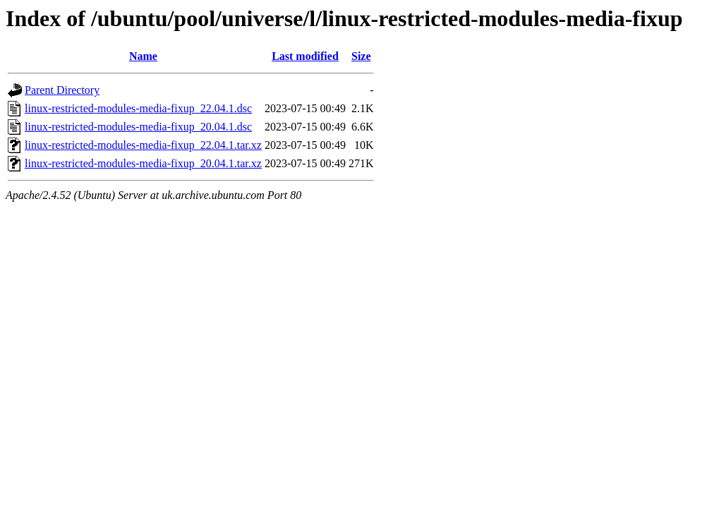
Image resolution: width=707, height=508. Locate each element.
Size (361, 56)
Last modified (305, 56)
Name (143, 56)
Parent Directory (62, 90)
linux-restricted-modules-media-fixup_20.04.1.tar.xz (143, 163)
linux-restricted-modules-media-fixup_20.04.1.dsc (138, 127)
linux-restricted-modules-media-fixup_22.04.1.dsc (138, 108)
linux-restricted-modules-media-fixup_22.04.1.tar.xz (143, 145)
